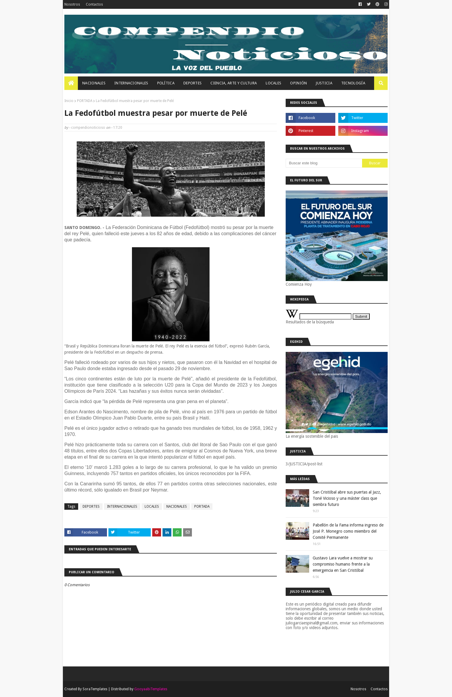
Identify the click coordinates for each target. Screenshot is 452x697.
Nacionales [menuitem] (94, 83)
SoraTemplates (95, 689)
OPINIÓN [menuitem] (298, 83)
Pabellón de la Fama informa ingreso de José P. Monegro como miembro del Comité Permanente (348, 531)
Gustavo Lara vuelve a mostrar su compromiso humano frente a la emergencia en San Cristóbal (343, 564)
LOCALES (152, 506)
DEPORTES (91, 506)
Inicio (68, 101)
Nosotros (72, 4)
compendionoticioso (88, 128)
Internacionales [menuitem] (131, 83)
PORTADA (84, 101)
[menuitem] (71, 83)
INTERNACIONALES (122, 506)
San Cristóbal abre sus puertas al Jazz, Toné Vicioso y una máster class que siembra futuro (347, 498)
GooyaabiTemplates (150, 689)
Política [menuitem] (166, 83)
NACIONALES (176, 506)
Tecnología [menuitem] (353, 83)
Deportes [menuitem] (192, 83)
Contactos (94, 4)
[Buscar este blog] (324, 163)
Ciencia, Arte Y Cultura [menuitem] (233, 83)
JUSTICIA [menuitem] (324, 83)
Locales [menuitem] (273, 83)
